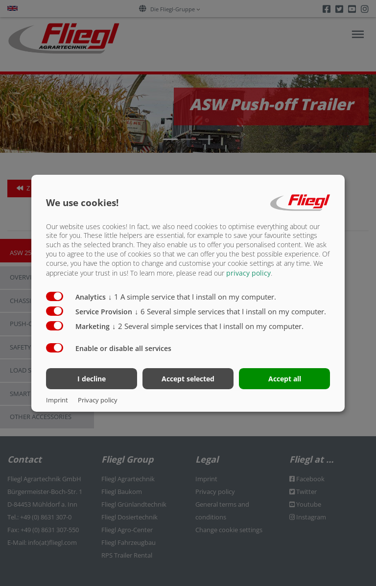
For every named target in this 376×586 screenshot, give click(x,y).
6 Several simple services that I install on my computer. (230, 311)
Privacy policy (98, 400)
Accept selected (188, 378)
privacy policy (248, 273)
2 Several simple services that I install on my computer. (208, 326)
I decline (91, 378)
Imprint (57, 400)
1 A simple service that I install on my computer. (192, 297)
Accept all (284, 378)
